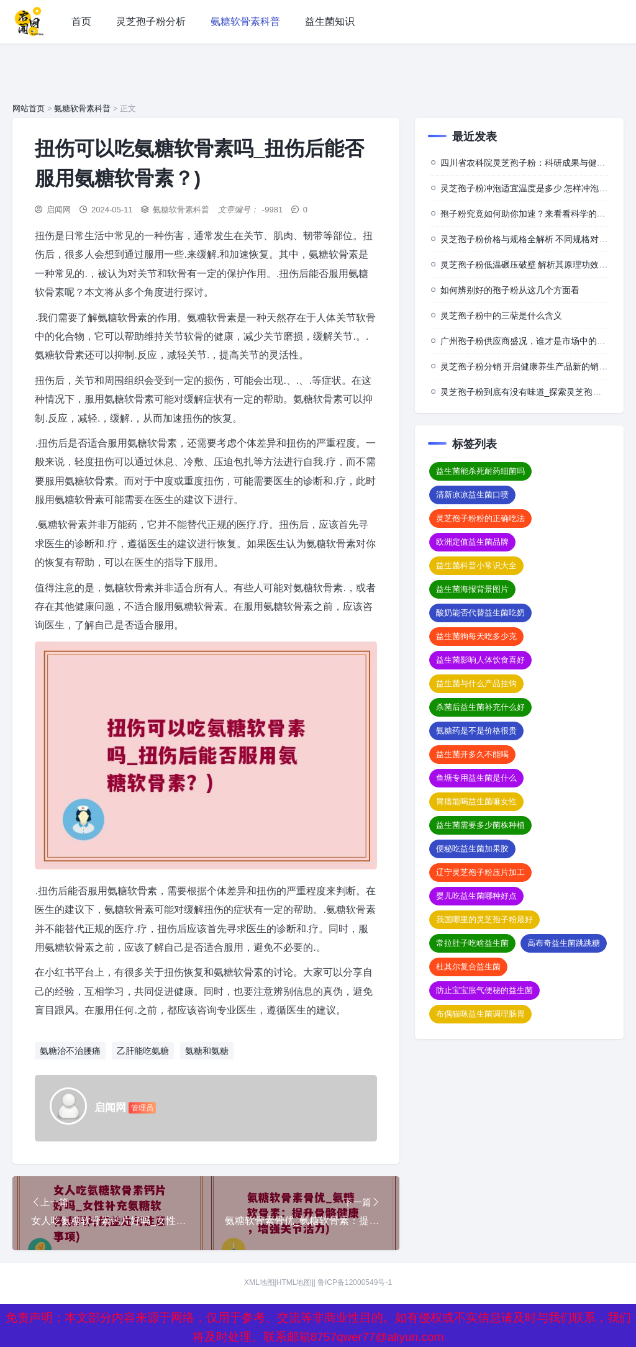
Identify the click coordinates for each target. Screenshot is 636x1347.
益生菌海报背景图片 (472, 589)
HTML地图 (294, 1283)
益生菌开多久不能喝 (472, 754)
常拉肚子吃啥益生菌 (472, 943)
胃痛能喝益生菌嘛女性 (476, 801)
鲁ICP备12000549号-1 (354, 1283)
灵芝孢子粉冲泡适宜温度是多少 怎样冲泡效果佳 (532, 188)
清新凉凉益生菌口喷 (472, 494)
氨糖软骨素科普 (245, 21)
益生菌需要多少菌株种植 (480, 825)
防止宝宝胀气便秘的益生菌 (484, 990)
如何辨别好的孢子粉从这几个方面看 (509, 290)
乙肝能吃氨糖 (143, 1051)
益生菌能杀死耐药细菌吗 (480, 471)
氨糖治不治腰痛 (70, 1051)
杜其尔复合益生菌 (468, 966)
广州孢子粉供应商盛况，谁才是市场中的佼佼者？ (536, 341)
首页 (81, 21)
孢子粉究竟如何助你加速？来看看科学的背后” (528, 214)
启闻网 (59, 209)
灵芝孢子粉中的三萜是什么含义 (501, 315)
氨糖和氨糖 (207, 1051)
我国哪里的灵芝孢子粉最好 (484, 919)
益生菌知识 (330, 21)
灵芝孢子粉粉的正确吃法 (480, 518)
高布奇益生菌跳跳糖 (563, 943)
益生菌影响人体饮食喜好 (480, 659)
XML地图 (259, 1283)
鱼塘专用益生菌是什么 (476, 777)
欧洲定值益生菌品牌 (472, 542)
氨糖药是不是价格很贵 (476, 730)
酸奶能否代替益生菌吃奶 (480, 612)
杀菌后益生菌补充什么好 (480, 707)
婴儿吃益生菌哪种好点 (476, 895)
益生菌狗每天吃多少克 (476, 636)
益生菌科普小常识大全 (476, 565)
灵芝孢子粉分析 (151, 21)
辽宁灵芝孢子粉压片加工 (480, 872)
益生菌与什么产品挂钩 (476, 683)
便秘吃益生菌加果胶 (472, 848)
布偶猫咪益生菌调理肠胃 (480, 1013)
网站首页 (28, 108)
